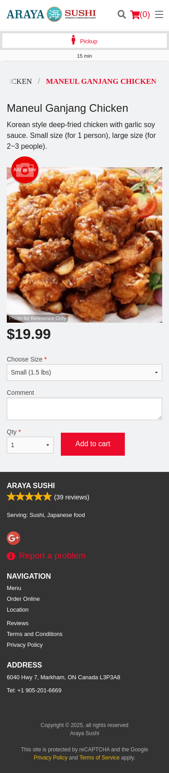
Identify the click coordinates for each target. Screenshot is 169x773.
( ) (140, 14)
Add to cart (92, 444)
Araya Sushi (31, 485)
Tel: (34, 690)
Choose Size (84, 368)
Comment (84, 404)
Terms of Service (99, 758)
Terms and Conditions (35, 634)
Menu (14, 588)
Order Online (23, 598)
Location (17, 609)
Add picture (25, 169)
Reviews (17, 623)
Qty (30, 440)
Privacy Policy (25, 644)
